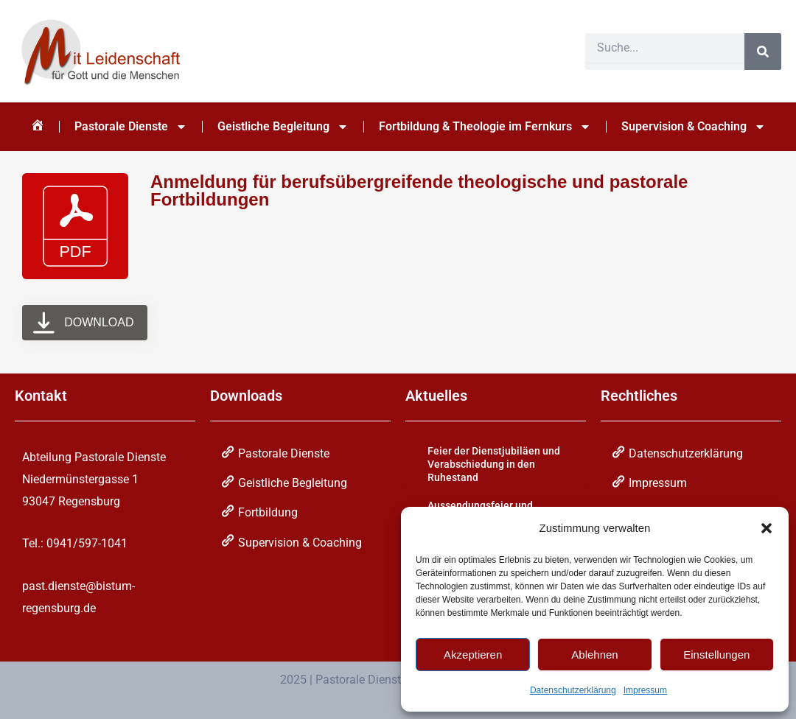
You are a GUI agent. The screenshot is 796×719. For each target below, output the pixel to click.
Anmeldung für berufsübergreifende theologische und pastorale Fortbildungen (419, 190)
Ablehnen (594, 654)
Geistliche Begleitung (283, 126)
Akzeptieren (473, 654)
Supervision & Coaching (693, 126)
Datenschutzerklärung (573, 690)
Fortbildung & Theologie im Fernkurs (485, 126)
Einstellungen (716, 654)
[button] (766, 528)
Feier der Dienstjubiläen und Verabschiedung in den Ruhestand (493, 464)
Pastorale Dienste (130, 126)
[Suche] (762, 51)
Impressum (645, 690)
